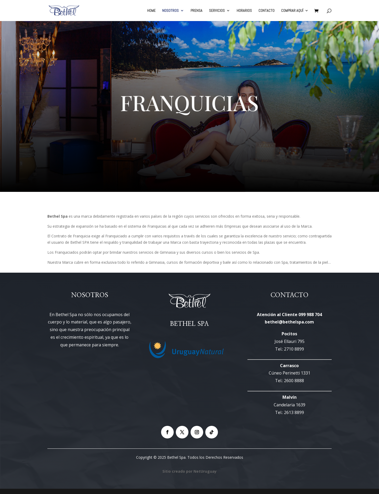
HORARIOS (244, 11)
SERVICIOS (217, 11)
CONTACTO (266, 11)
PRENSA (196, 11)
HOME (151, 11)
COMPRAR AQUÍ (292, 11)
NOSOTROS (170, 11)
